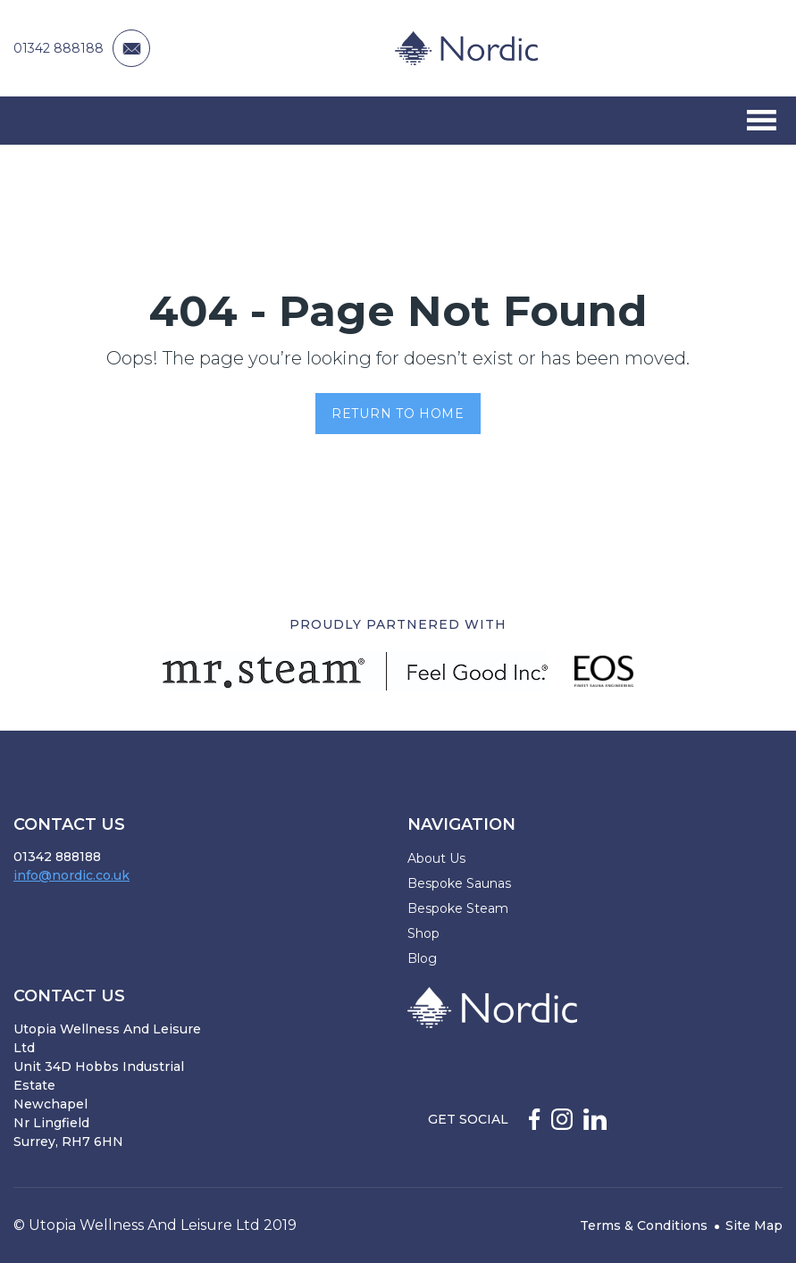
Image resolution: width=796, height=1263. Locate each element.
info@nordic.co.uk (71, 875)
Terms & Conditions (644, 1225)
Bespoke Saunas (459, 883)
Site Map (754, 1225)
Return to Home (398, 414)
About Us (436, 858)
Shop (423, 933)
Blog (422, 958)
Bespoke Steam (457, 908)
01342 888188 (58, 48)
